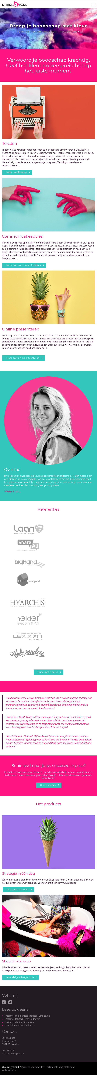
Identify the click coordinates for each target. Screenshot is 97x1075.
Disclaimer (50, 1066)
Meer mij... (12, 491)
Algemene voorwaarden (32, 1066)
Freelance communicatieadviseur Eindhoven (27, 1015)
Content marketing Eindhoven (20, 1025)
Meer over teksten (16, 172)
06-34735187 (8, 1050)
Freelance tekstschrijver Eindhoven (22, 1018)
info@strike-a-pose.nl (13, 1053)
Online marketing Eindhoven (19, 1022)
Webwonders (9, 1070)
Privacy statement (65, 1066)
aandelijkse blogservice (21, 977)
